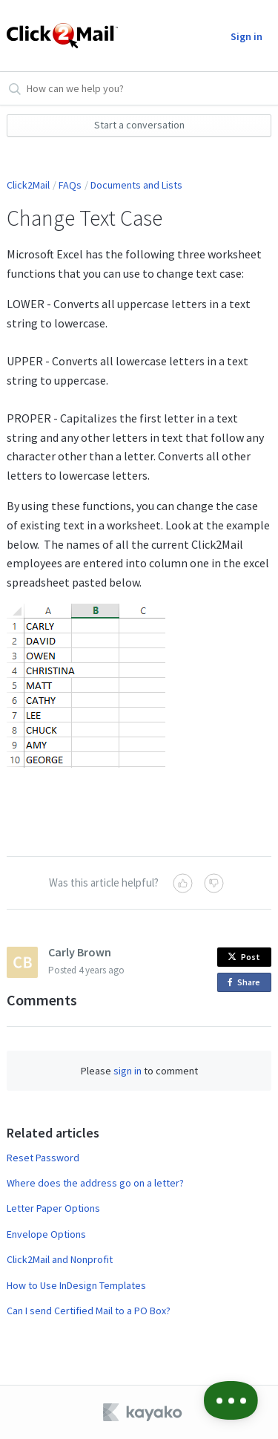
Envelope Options (46, 1234)
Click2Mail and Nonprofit (60, 1259)
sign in (127, 1070)
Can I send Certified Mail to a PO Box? (89, 1310)
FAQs (70, 185)
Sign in (246, 36)
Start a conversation (139, 124)
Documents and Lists (136, 185)
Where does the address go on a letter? (95, 1183)
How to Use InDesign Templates (76, 1285)
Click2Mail (28, 185)
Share (246, 982)
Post (244, 956)
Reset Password (43, 1157)
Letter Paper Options (53, 1208)
